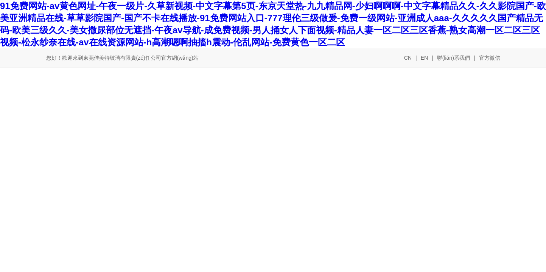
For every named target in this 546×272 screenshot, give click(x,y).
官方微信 (489, 58)
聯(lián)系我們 (453, 58)
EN (424, 58)
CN (408, 58)
